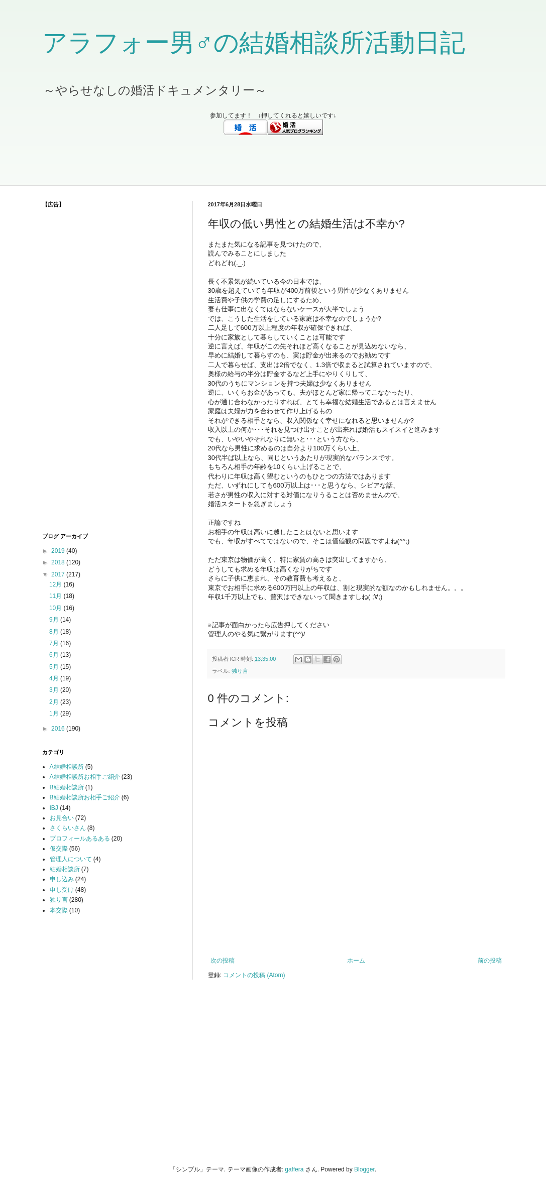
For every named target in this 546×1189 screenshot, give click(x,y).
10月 (56, 608)
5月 (54, 666)
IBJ (54, 807)
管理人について (71, 859)
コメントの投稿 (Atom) (254, 975)
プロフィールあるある (80, 838)
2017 (58, 574)
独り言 (240, 671)
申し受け (62, 889)
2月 (54, 701)
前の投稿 (490, 960)
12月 (56, 584)
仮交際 (59, 848)
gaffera (294, 1169)
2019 (58, 550)
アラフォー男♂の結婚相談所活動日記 (254, 43)
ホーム (356, 960)
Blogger (364, 1169)
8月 (54, 631)
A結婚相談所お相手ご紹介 (85, 776)
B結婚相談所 (67, 787)
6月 (54, 654)
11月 (56, 596)
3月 (54, 689)
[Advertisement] (273, 160)
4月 (54, 678)
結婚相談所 (65, 869)
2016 (58, 728)
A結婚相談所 (67, 766)
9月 (54, 619)
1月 (54, 713)
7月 (54, 643)
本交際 (59, 910)
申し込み (62, 879)
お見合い (62, 817)
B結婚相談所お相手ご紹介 (85, 797)
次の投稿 (222, 960)
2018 (58, 562)
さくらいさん (68, 827)
